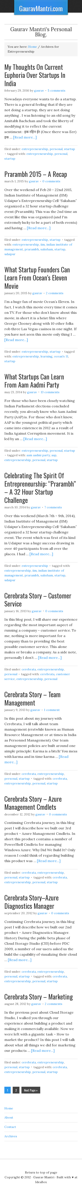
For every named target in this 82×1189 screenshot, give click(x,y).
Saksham (46, 249)
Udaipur (10, 254)
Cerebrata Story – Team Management (32, 698)
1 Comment (52, 710)
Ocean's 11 (61, 356)
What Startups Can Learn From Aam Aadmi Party (34, 381)
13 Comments (50, 392)
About (8, 1117)
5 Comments (56, 90)
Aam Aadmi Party (38, 455)
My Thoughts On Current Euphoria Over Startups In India (34, 75)
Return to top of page (41, 1172)
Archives (10, 1136)
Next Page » (31, 1090)
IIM (42, 244)
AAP (53, 455)
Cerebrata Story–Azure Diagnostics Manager (31, 902)
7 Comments (53, 507)
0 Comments (51, 181)
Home (8, 1108)
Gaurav (39, 90)
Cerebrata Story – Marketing (38, 996)
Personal (56, 149)
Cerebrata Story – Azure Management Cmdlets (33, 803)
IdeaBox (41, 1182)
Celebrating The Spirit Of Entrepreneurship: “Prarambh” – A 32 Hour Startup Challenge (40, 487)
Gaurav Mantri (43, 1177)
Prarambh (31, 249)
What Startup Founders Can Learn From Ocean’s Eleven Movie (37, 278)
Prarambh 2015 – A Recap (35, 174)
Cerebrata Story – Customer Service (37, 600)
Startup (69, 149)
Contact (10, 1127)
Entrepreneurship (35, 149)
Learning (46, 356)
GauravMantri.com (41, 8)
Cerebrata (29, 669)
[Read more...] (25, 137)
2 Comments (54, 293)
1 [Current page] (7, 1090)
